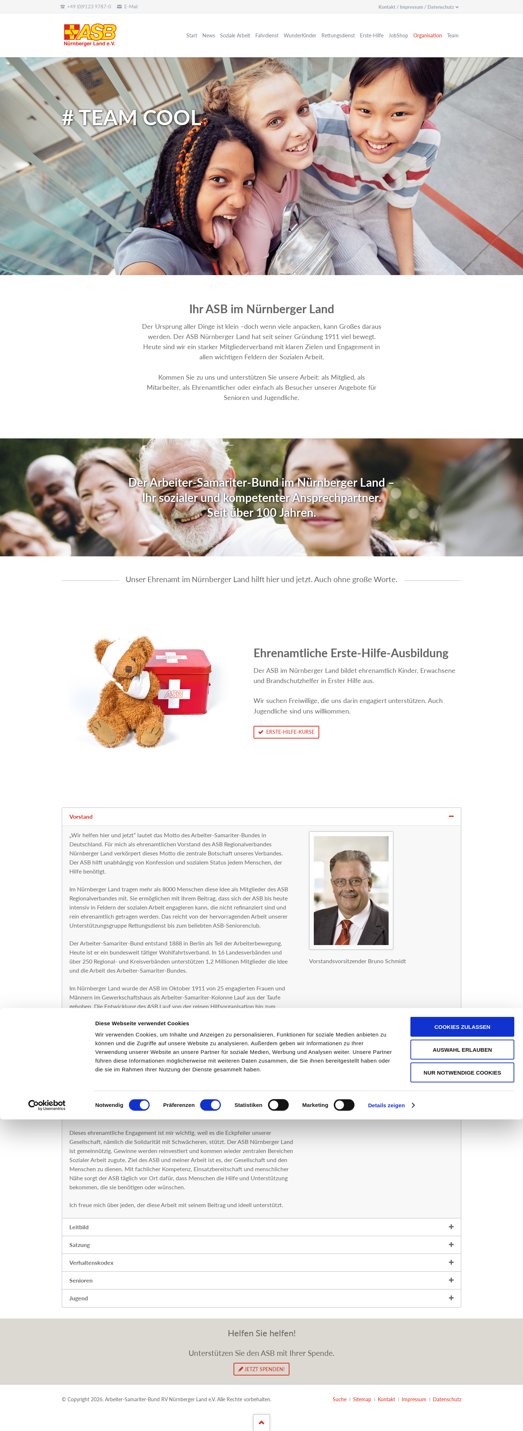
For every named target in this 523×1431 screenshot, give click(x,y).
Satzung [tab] (79, 1244)
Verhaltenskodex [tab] (91, 1262)
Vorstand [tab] (81, 816)
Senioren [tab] (81, 1280)
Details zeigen (386, 1417)
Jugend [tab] (78, 1298)
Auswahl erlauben (462, 1361)
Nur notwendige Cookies (462, 1384)
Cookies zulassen (462, 1338)
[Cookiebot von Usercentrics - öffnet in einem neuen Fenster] (47, 1416)
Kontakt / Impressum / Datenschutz (416, 7)
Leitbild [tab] (79, 1226)
